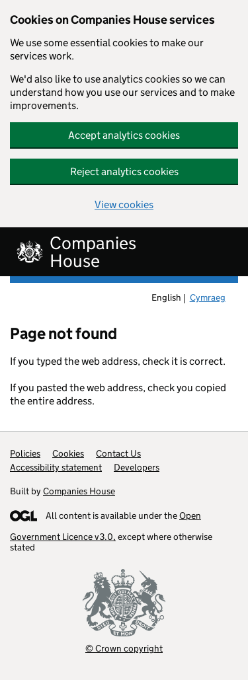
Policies (25, 453)
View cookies (124, 204)
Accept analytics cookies (124, 135)
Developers (136, 467)
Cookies (68, 453)
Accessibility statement (56, 467)
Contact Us (118, 453)
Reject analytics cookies (124, 171)
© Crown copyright (124, 648)
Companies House (79, 491)
